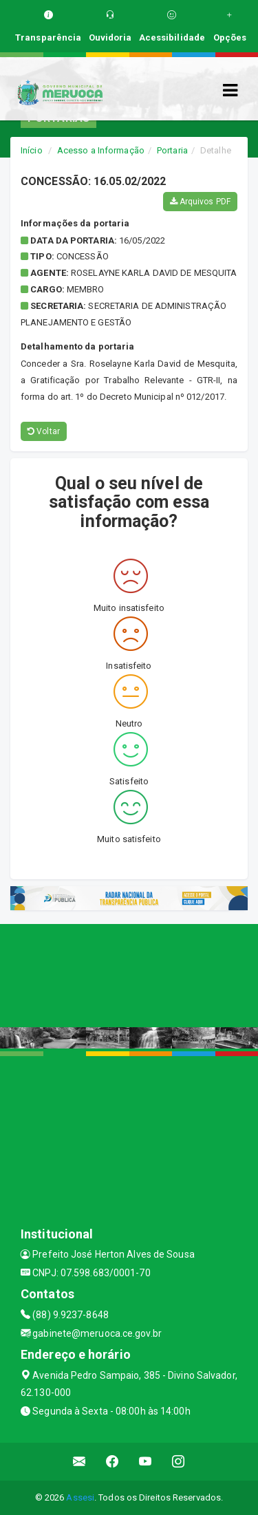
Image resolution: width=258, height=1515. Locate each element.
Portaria (172, 150)
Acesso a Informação (100, 150)
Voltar (44, 431)
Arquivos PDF (200, 201)
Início (32, 150)
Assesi (80, 1497)
